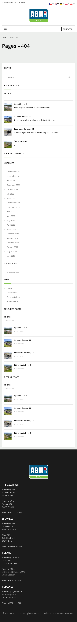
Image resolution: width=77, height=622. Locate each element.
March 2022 (11, 198)
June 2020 (11, 216)
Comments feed (13, 297)
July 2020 (10, 211)
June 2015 (11, 256)
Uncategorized (13, 272)
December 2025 (13, 171)
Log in (9, 288)
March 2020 (11, 229)
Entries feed (12, 292)
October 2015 (12, 247)
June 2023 (11, 180)
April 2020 (11, 225)
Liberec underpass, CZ (24, 129)
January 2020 (12, 238)
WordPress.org (13, 301)
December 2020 (13, 207)
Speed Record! (20, 104)
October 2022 (12, 189)
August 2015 (12, 251)
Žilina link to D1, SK (22, 141)
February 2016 (13, 242)
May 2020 (11, 220)
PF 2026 (7, 93)
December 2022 (13, 185)
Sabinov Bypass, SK (22, 116)
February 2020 (13, 233)
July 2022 (10, 194)
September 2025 (13, 176)
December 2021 (13, 202)
